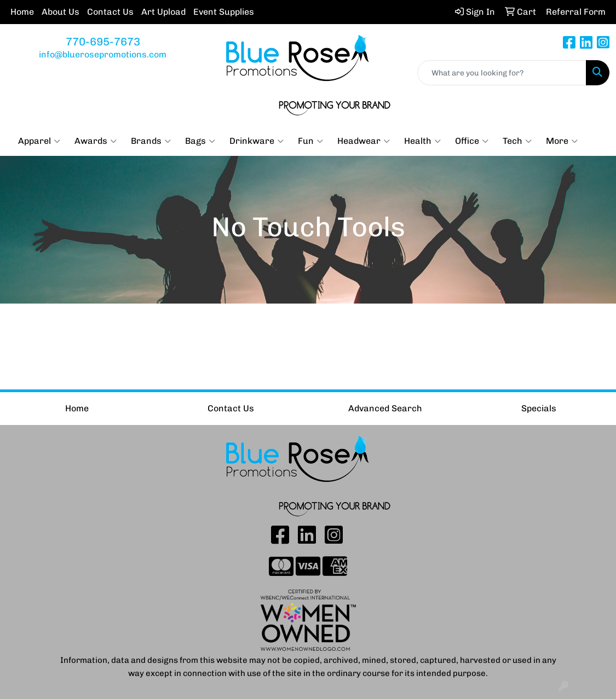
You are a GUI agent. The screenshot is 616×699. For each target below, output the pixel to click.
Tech (517, 141)
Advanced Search (385, 408)
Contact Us (110, 12)
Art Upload (163, 12)
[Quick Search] (501, 72)
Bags (200, 141)
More (562, 141)
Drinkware (256, 141)
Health (422, 141)
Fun (310, 141)
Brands (151, 141)
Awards (95, 141)
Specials (538, 408)
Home (22, 12)
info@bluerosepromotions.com (102, 54)
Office (471, 141)
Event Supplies (223, 12)
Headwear (363, 141)
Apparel (39, 141)
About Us (60, 12)
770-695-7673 (103, 41)
